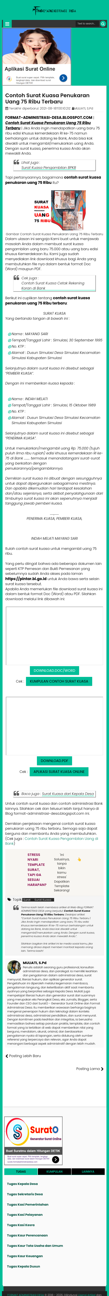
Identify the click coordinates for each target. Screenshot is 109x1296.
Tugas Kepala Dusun (23, 1253)
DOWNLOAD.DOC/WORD (54, 670)
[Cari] (103, 24)
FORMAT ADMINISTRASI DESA (25, 1282)
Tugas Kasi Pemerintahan (27, 1191)
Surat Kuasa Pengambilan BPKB (48, 167)
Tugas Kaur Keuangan (25, 1243)
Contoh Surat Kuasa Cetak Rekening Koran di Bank (52, 286)
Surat (26, 900)
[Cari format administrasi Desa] (87, 24)
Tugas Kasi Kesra (21, 1212)
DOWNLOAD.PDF (54, 760)
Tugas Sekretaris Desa (25, 1181)
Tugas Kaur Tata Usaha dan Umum (35, 1233)
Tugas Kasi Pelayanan (25, 1202)
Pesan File (60, 1290)
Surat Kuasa (43, 900)
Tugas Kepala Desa (22, 1171)
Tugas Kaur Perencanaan (27, 1222)
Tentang (32, 1290)
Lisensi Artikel (87, 1282)
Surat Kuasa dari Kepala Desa (68, 793)
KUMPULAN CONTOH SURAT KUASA (59, 681)
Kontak (73, 1290)
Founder (45, 1290)
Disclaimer (98, 1290)
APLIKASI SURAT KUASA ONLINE (59, 771)
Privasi (84, 1290)
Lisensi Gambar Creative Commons (54, 1286)
